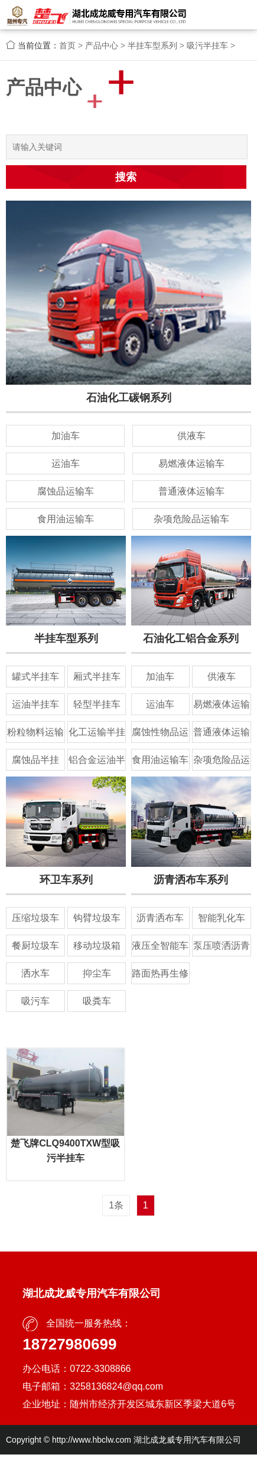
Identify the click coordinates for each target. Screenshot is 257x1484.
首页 (67, 45)
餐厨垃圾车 (35, 946)
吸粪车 (97, 1001)
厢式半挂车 (97, 676)
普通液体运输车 (191, 491)
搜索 (125, 177)
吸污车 (35, 1001)
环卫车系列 (66, 880)
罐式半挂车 (35, 676)
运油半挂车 (35, 704)
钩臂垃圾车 (97, 918)
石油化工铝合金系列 (191, 638)
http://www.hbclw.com (91, 1439)
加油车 (65, 436)
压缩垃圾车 (35, 918)
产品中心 (101, 45)
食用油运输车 (65, 519)
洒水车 (35, 973)
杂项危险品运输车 (191, 519)
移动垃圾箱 (97, 946)
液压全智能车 (160, 946)
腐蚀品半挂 (35, 760)
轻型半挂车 (97, 704)
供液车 (191, 436)
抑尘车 (97, 973)
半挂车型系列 (152, 45)
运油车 (65, 463)
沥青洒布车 (160, 918)
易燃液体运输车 (191, 463)
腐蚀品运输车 (65, 491)
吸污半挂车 (207, 45)
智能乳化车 (221, 918)
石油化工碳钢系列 (128, 398)
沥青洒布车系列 (191, 880)
